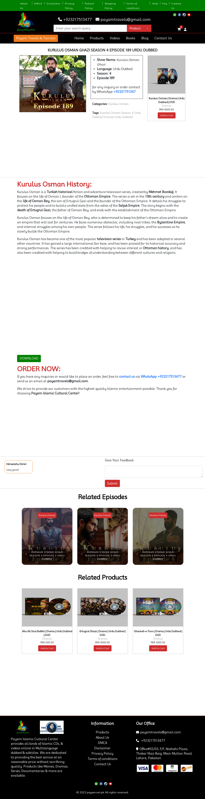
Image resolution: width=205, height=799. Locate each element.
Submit (112, 483)
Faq (164, 3)
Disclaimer (54, 3)
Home (79, 38)
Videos (115, 38)
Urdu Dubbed (123, 117)
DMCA (38, 3)
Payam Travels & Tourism (35, 38)
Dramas (108, 117)
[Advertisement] (102, 149)
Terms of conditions (102, 759)
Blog (144, 38)
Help (155, 3)
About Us (102, 737)
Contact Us (163, 38)
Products (97, 38)
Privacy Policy (102, 753)
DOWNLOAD (29, 358)
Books (130, 38)
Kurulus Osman (118, 104)
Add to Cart (166, 115)
